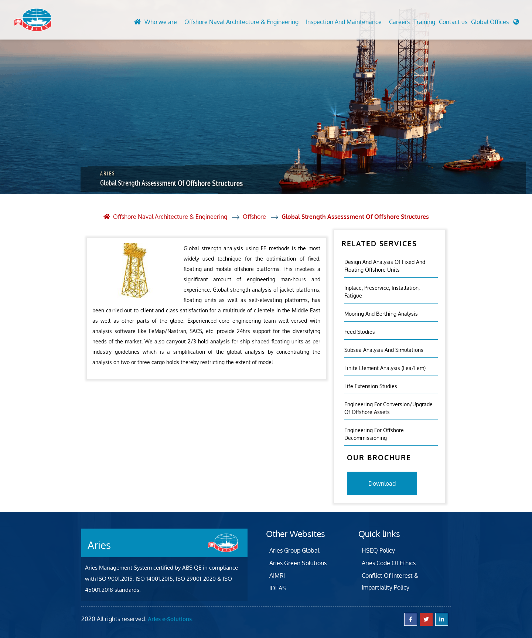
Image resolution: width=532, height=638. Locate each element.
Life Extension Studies (370, 386)
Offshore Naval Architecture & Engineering (241, 22)
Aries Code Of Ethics (389, 563)
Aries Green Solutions (298, 563)
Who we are (160, 22)
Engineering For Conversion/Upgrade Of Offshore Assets (388, 408)
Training (424, 22)
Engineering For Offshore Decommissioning (374, 434)
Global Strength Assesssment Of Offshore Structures (355, 216)
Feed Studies (359, 332)
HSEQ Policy (378, 550)
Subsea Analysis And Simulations (383, 350)
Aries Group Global (294, 550)
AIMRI (277, 575)
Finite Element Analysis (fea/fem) (385, 368)
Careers (399, 22)
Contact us (453, 22)
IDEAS (277, 588)
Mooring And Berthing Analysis (381, 313)
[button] (495, 23)
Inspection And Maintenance (344, 22)
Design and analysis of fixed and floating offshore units (384, 266)
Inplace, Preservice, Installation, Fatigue (382, 292)
